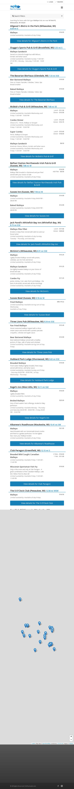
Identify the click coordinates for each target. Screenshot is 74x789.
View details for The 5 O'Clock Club (37, 503)
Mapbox (71, 743)
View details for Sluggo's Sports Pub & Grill (37, 69)
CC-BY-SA (60, 743)
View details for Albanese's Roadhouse (37, 443)
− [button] (71, 739)
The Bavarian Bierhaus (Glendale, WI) (29, 75)
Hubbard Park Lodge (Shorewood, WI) (29, 359)
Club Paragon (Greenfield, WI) (25, 450)
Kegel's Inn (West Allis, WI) (23, 387)
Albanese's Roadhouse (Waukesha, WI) (30, 424)
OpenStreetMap (46, 743)
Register (59, 2)
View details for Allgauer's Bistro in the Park (37, 41)
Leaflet (33, 743)
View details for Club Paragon (37, 484)
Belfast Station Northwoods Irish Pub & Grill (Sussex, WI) (33, 164)
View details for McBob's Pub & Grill (37, 156)
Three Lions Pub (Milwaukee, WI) (26, 321)
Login (50, 2)
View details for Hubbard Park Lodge (37, 380)
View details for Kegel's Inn (37, 417)
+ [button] (71, 736)
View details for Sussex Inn (37, 216)
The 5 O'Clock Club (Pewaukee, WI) (27, 490)
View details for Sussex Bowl (37, 314)
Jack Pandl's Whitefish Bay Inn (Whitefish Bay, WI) (35, 222)
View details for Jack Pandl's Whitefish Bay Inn (37, 244)
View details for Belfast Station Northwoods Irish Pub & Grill (37, 183)
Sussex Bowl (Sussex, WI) (22, 298)
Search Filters (18, 16)
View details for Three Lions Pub (37, 352)
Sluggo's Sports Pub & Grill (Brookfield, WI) (32, 47)
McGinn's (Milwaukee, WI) (23, 251)
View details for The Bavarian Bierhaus (37, 100)
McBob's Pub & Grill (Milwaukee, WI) (28, 106)
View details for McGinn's (37, 291)
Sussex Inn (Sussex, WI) (22, 191)
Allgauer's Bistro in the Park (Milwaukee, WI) (33, 26)
